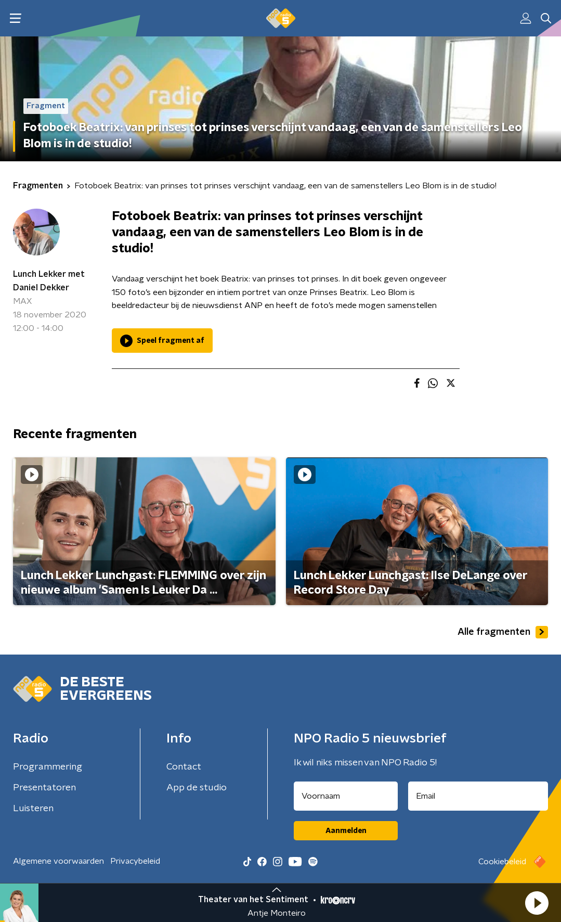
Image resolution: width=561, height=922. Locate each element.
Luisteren (33, 808)
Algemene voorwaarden (58, 861)
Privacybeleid (135, 861)
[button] (536, 902)
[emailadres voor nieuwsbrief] (478, 796)
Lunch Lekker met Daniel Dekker (49, 281)
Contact (183, 767)
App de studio (196, 787)
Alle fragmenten (503, 632)
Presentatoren (44, 787)
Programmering (47, 767)
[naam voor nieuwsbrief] (346, 796)
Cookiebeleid (502, 861)
